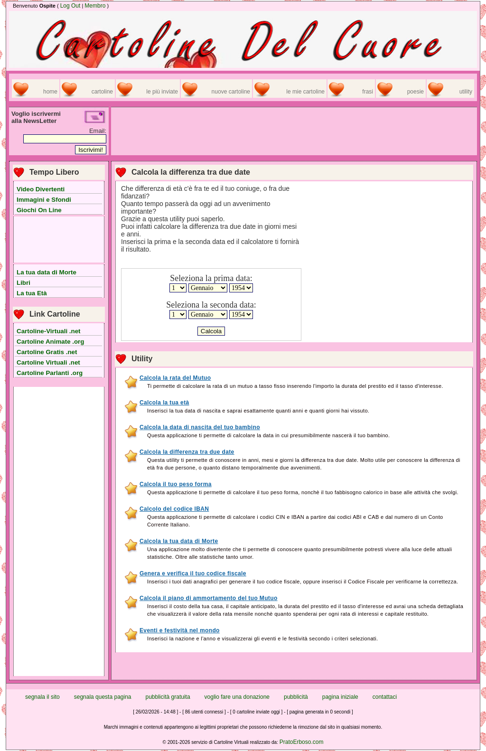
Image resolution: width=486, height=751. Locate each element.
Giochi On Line (39, 210)
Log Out (70, 5)
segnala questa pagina (102, 697)
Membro (94, 5)
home (50, 91)
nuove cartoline (231, 91)
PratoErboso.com (302, 742)
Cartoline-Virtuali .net (49, 331)
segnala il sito (42, 697)
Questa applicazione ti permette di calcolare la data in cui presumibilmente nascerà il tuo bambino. (268, 435)
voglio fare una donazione (237, 697)
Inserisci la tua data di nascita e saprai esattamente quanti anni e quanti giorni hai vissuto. (258, 410)
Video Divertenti (41, 189)
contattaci (385, 697)
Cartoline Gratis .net (47, 352)
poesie (415, 91)
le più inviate (162, 91)
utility (465, 91)
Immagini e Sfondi (44, 199)
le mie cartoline (305, 91)
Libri (23, 282)
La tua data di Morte (46, 272)
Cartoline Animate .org (50, 341)
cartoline (102, 91)
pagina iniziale (340, 697)
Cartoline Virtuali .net (48, 362)
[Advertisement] (59, 239)
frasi (367, 91)
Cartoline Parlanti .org (50, 372)
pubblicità (296, 697)
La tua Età (32, 293)
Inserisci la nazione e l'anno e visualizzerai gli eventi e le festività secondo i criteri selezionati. (262, 638)
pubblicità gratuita (168, 697)
